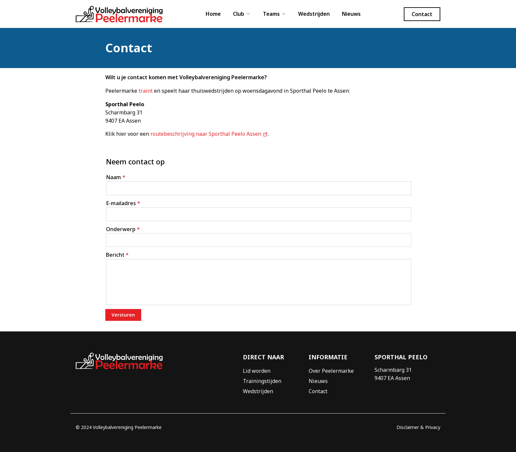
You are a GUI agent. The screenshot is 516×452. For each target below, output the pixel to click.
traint (146, 90)
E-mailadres (123, 203)
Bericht (117, 254)
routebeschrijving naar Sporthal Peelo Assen (209, 133)
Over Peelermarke (331, 370)
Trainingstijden (262, 381)
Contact (318, 391)
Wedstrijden (314, 13)
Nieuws (351, 13)
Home (213, 13)
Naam (115, 177)
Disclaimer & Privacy (418, 427)
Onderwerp (123, 229)
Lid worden (257, 370)
